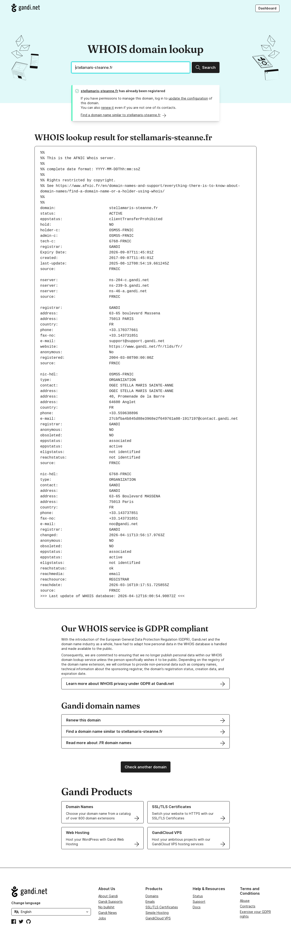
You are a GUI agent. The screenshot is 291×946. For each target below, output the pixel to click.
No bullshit (106, 907)
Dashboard (267, 8)
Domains (152, 896)
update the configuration (188, 98)
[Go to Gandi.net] (25, 8)
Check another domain (146, 767)
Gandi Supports (110, 901)
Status (198, 896)
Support (199, 901)
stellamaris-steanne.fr (99, 91)
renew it (107, 108)
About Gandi (108, 896)
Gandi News (107, 913)
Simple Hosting (157, 913)
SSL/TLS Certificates (162, 907)
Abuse (245, 901)
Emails (150, 901)
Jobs (102, 918)
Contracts (247, 906)
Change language (25, 903)
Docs (197, 907)
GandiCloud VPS (158, 918)
